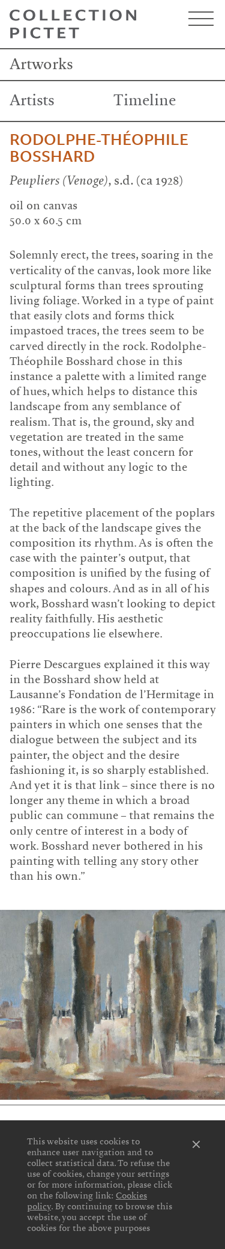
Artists (32, 100)
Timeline (144, 100)
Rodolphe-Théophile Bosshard (99, 149)
